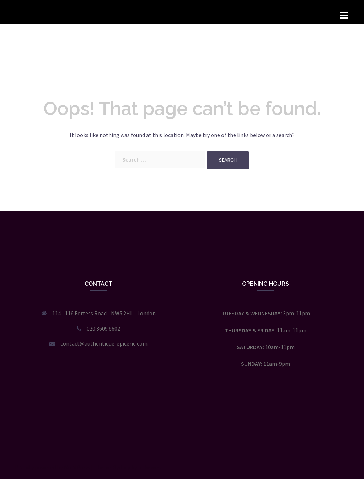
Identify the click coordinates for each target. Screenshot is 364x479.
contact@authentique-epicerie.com (104, 343)
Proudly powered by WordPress (52, 467)
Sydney (121, 467)
